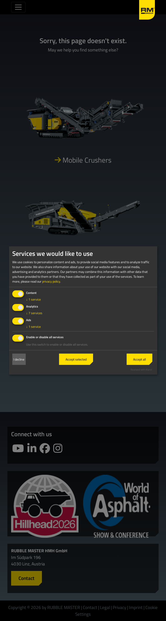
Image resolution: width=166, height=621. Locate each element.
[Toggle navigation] (18, 7)
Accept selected (76, 359)
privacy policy (51, 281)
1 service (33, 299)
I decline (18, 359)
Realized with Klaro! (141, 369)
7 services (34, 312)
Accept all (139, 359)
